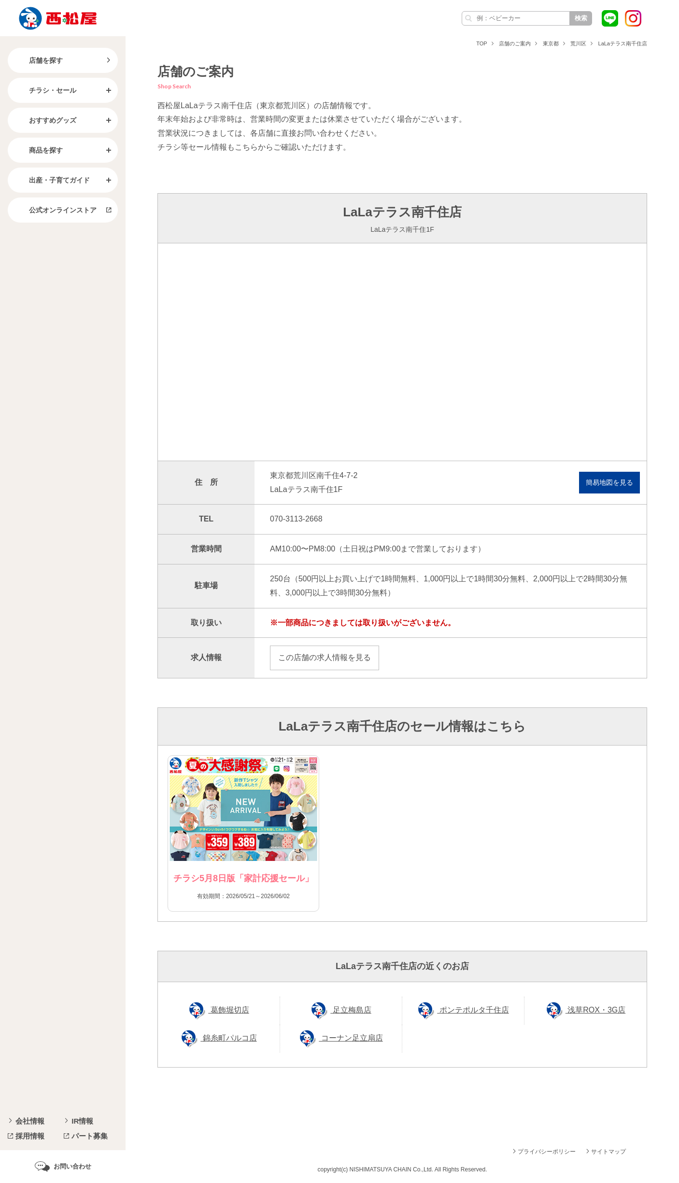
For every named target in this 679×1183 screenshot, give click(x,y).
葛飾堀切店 (228, 1010)
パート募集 (89, 1136)
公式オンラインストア (55, 210)
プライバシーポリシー (547, 1151)
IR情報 (82, 1121)
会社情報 (29, 1121)
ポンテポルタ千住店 (473, 1010)
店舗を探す (38, 60)
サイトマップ (608, 1151)
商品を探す (38, 150)
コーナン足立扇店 (350, 1038)
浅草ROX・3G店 (595, 1010)
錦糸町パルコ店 (228, 1038)
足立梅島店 (350, 1010)
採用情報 (29, 1136)
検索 (581, 18)
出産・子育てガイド (52, 180)
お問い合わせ (72, 1166)
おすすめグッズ (45, 120)
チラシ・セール (45, 90)
